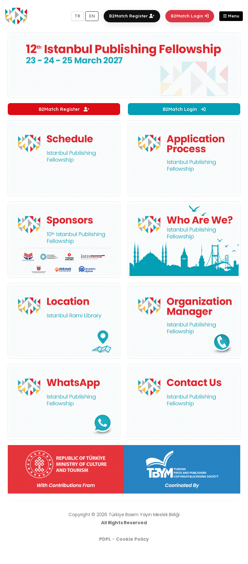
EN (92, 15)
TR (77, 15)
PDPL (105, 539)
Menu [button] (231, 15)
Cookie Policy (132, 539)
